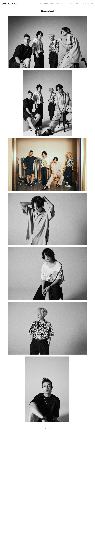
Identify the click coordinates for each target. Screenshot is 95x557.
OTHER (67, 3)
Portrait (46, 3)
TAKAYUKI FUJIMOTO (9, 3)
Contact (87, 3)
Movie (62, 3)
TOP (41, 3)
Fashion (52, 3)
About (82, 3)
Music (57, 3)
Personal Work (75, 3)
